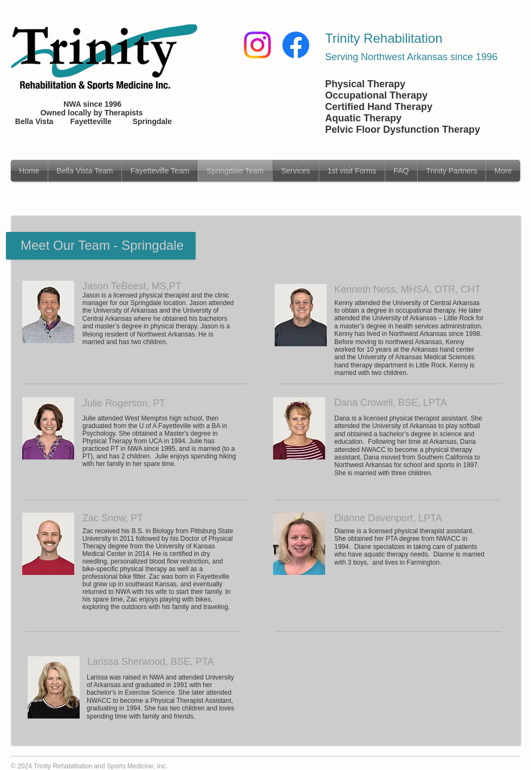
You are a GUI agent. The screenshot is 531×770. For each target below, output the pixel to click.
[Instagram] (257, 45)
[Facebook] (296, 45)
